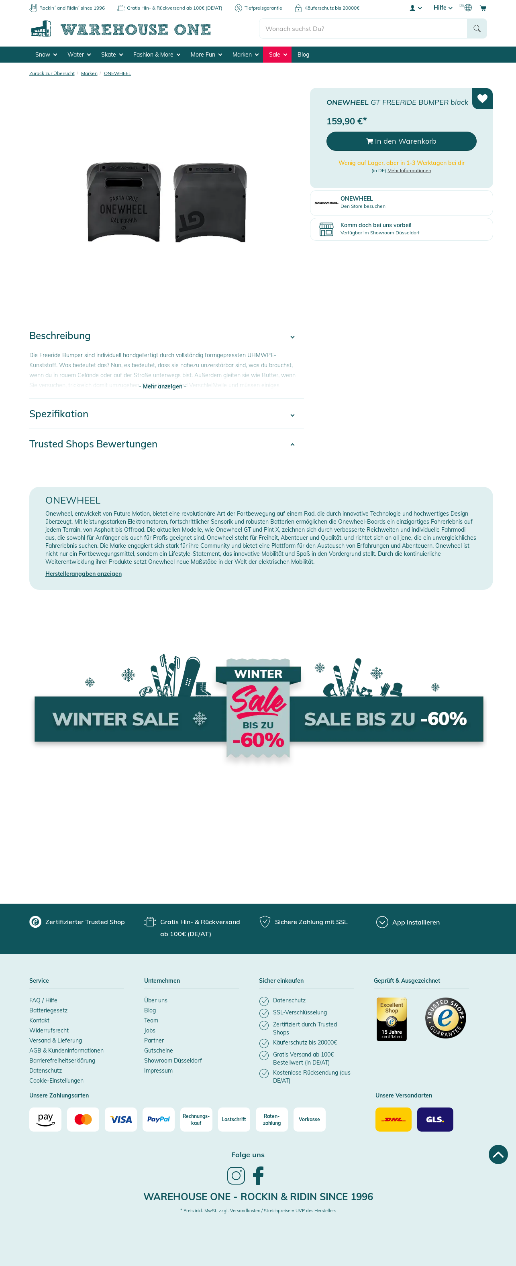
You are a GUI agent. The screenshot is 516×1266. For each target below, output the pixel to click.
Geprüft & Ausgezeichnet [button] (407, 981)
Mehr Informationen (409, 170)
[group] (77, 922)
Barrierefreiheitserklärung (62, 1060)
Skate (112, 54)
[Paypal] (159, 1119)
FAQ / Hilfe (43, 1000)
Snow (46, 54)
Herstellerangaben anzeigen (83, 573)
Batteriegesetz (48, 1010)
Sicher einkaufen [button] (281, 981)
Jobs (149, 1030)
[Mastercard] (83, 1119)
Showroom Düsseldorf (173, 1060)
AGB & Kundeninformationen (66, 1050)
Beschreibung (60, 335)
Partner (154, 1040)
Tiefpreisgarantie (263, 8)
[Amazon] (45, 1119)
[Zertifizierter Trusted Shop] (397, 1024)
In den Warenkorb (401, 141)
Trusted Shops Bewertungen (93, 444)
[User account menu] (415, 7)
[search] (363, 28)
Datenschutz (45, 1070)
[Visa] (121, 1119)
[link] (236, 1183)
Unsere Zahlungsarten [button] (59, 1096)
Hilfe (443, 7)
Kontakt (39, 1020)
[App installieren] (408, 922)
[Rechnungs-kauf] (196, 1119)
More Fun (206, 54)
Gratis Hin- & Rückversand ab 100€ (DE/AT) (174, 8)
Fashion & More (156, 54)
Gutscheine (158, 1050)
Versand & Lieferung (55, 1040)
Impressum (158, 1070)
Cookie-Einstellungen (56, 1080)
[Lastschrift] (234, 1119)
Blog (303, 54)
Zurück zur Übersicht (52, 73)
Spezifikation (58, 414)
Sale (278, 54)
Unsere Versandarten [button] (403, 1096)
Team (151, 1020)
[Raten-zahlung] (272, 1119)
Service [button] (39, 981)
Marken (246, 54)
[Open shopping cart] (483, 7)
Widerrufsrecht (49, 1030)
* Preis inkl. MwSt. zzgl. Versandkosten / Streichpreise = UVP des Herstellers (258, 1210)
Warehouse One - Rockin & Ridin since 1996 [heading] (258, 1197)
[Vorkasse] (310, 1119)
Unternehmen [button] (162, 981)
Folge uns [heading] (248, 1154)
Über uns (155, 1000)
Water (79, 54)
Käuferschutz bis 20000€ (331, 8)
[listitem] (306, 1001)
